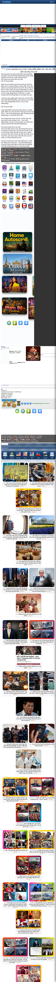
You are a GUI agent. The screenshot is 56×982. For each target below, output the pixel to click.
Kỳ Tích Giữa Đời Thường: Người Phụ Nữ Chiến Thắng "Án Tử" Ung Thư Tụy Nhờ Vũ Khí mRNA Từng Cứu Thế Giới (28, 771)
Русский (10, 153)
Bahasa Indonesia (24, 158)
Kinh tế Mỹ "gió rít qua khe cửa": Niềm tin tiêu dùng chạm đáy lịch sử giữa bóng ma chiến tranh (28, 563)
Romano (3, 346)
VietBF (21, 35)
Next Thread (32, 446)
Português (10, 150)
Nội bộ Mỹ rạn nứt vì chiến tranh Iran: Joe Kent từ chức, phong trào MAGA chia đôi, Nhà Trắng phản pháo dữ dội (15, 799)
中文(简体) (15, 155)
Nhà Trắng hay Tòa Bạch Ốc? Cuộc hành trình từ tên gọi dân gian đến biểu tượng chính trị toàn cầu (41, 537)
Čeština (4, 153)
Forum (22, 26)
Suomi (21, 152)
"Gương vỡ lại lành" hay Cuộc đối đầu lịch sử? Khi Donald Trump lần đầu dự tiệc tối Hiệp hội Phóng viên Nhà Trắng (15, 590)
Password (3, 37)
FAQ (28, 40)
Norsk (4, 152)
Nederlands (10, 152)
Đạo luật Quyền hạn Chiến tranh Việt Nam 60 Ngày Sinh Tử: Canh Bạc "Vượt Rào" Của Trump (42, 484)
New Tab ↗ (22, 486)
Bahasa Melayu (6, 160)
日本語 (4, 155)
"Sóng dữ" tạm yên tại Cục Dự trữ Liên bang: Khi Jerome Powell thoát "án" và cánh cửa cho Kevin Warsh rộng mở (41, 590)
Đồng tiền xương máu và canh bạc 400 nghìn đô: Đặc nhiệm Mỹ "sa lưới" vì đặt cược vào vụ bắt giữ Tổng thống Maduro (15, 745)
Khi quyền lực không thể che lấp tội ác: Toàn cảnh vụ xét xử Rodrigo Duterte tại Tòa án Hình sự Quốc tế (28, 719)
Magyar (28, 155)
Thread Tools (5, 66)
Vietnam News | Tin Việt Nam (33, 35)
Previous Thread (26, 446)
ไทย (8, 158)
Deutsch (15, 148)
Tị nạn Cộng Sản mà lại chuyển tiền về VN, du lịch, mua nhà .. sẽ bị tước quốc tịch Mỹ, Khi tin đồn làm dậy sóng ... (15, 537)
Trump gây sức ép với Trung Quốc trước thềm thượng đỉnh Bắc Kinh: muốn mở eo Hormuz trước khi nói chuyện (28, 931)
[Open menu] (7, 1)
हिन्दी (17, 158)
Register (43, 26)
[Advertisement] (28, 14)
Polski (27, 152)
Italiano (4, 150)
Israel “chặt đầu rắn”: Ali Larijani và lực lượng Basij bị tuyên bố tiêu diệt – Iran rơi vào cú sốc (28, 825)
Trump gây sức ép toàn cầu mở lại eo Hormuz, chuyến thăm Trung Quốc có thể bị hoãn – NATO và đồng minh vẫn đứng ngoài (15, 904)
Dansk (16, 152)
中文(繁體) (22, 155)
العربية (4, 158)
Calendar (45, 40)
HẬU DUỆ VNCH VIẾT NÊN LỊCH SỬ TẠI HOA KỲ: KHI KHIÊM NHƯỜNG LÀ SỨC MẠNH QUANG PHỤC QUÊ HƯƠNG (15, 642)
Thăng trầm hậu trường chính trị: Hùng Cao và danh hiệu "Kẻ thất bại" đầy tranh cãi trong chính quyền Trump (28, 510)
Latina (13, 158)
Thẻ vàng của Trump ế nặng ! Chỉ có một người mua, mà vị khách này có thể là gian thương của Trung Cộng (15, 484)
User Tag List (4, 448)
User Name (3, 36)
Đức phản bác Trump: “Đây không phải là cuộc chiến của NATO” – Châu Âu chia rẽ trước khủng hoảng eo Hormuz (41, 904)
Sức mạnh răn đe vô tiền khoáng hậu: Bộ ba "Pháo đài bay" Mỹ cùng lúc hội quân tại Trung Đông (42, 642)
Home (52, 1)
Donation (28, 26)
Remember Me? (15, 36)
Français (21, 148)
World (25, 35)
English (9, 148)
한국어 (9, 155)
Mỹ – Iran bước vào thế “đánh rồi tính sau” (15, 850)
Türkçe (4, 157)
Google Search (36, 26)
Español (27, 148)
